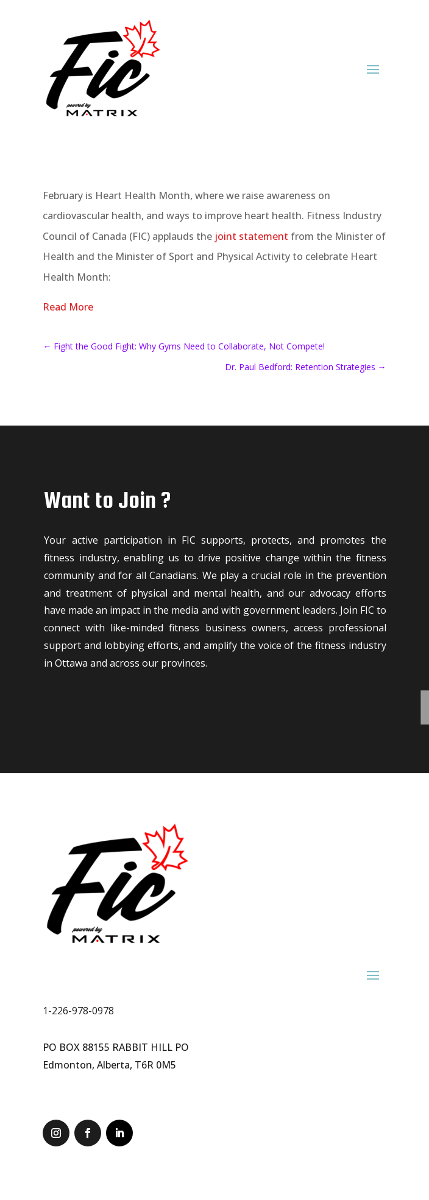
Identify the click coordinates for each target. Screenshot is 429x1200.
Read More (68, 307)
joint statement (251, 236)
